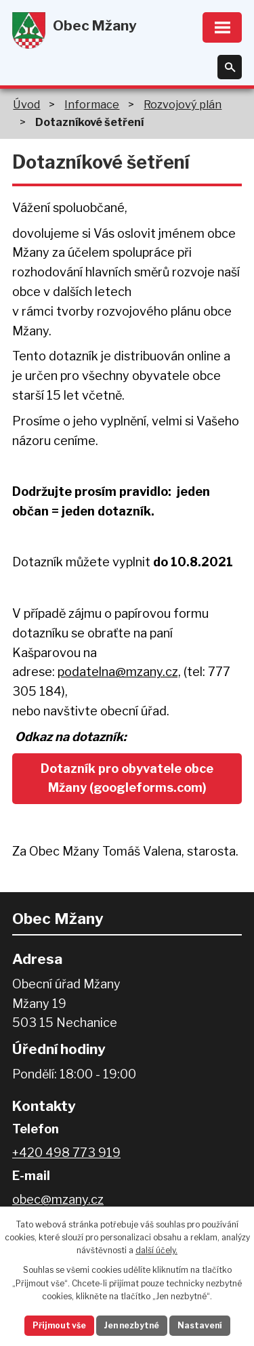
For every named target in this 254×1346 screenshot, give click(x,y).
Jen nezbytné (131, 1325)
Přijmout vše (59, 1325)
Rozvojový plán (182, 104)
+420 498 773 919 (66, 1152)
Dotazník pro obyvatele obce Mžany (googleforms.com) (127, 778)
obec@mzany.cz (58, 1199)
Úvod (26, 104)
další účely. (156, 1250)
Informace (91, 104)
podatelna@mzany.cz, (119, 672)
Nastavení (199, 1325)
